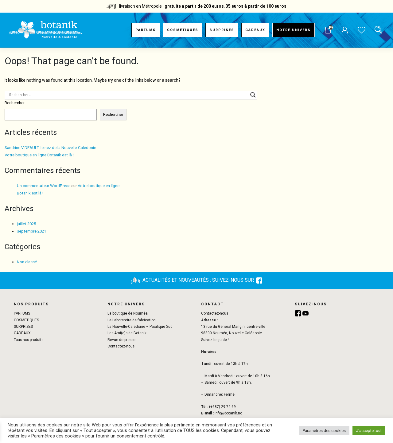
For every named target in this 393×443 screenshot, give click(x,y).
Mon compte (344, 30)
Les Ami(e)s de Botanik (126, 333)
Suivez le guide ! (215, 340)
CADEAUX (255, 30)
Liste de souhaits (361, 30)
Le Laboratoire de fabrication (131, 320)
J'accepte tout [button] (369, 430)
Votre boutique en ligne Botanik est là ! (39, 155)
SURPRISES (221, 30)
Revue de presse (121, 340)
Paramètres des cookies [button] (324, 430)
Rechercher (15, 102)
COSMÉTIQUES (182, 30)
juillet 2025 (26, 223)
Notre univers (293, 30)
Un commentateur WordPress (43, 185)
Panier (328, 30)
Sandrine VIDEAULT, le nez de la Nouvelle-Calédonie (50, 147)
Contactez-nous (120, 346)
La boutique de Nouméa (127, 313)
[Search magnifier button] (253, 95)
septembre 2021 (31, 231)
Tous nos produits (28, 340)
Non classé (27, 262)
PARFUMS (145, 30)
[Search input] (128, 95)
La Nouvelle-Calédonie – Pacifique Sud (140, 326)
